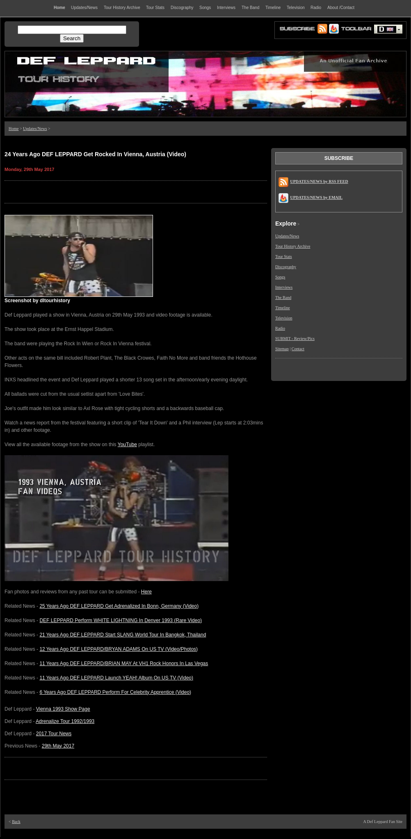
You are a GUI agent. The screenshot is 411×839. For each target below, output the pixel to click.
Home (13, 128)
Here (146, 592)
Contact (298, 349)
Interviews (283, 287)
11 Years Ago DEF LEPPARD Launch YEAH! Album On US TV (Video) (116, 678)
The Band (283, 297)
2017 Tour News (54, 733)
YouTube (127, 444)
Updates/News (35, 128)
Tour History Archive (292, 246)
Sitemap (282, 349)
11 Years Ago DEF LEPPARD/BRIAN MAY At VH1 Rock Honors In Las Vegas (123, 663)
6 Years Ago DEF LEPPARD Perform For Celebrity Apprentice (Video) (115, 692)
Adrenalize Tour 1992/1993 (65, 721)
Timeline (282, 308)
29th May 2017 (58, 746)
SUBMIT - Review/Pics (295, 338)
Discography (285, 266)
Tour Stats (283, 256)
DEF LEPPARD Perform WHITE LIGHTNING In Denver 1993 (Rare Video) (120, 620)
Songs (280, 277)
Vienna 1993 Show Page (63, 709)
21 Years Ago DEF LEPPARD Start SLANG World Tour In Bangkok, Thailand (122, 635)
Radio (280, 328)
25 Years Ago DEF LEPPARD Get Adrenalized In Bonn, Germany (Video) (119, 606)
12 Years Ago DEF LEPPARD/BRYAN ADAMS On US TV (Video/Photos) (118, 649)
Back (16, 821)
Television (283, 318)
